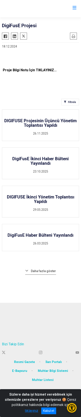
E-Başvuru (19, 371)
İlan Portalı (54, 362)
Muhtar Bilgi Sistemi (53, 371)
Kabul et (48, 410)
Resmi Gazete (24, 362)
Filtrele (72, 102)
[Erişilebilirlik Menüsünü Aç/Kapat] (72, 408)
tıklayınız (31, 411)
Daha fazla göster (43, 271)
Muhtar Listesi (43, 380)
